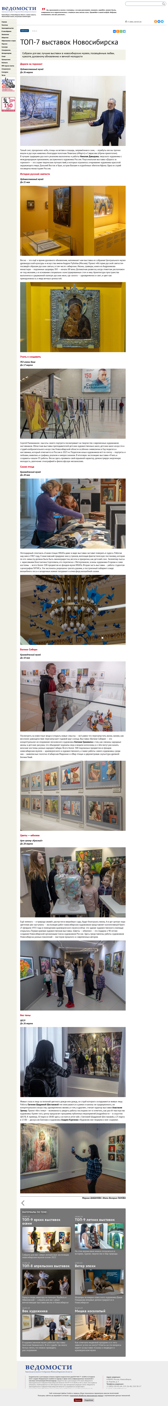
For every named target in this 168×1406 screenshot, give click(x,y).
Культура (5, 47)
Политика (5, 25)
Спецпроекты (6, 50)
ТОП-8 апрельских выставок (46, 1266)
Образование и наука (9, 41)
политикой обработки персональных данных (86, 1395)
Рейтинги (5, 63)
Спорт (3, 56)
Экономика (5, 34)
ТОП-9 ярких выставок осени (41, 1221)
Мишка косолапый (90, 1311)
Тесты (3, 75)
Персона (4, 44)
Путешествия (6, 60)
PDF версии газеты (8, 66)
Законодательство (8, 28)
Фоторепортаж (6, 53)
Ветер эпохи (85, 1266)
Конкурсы (5, 72)
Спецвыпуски (6, 69)
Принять (78, 1400)
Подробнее (89, 1400)
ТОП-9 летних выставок (95, 1219)
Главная (4, 22)
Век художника (35, 1311)
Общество (5, 38)
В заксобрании (6, 31)
